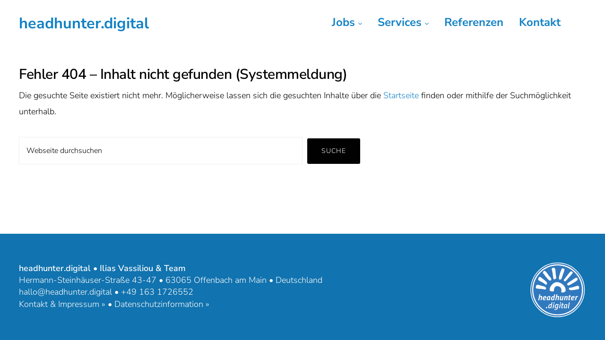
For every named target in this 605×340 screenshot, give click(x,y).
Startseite (401, 95)
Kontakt (540, 22)
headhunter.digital (84, 23)
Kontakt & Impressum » (62, 304)
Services (403, 22)
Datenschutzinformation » (161, 304)
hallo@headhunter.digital (65, 292)
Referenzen (473, 22)
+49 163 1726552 (157, 292)
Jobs (347, 22)
